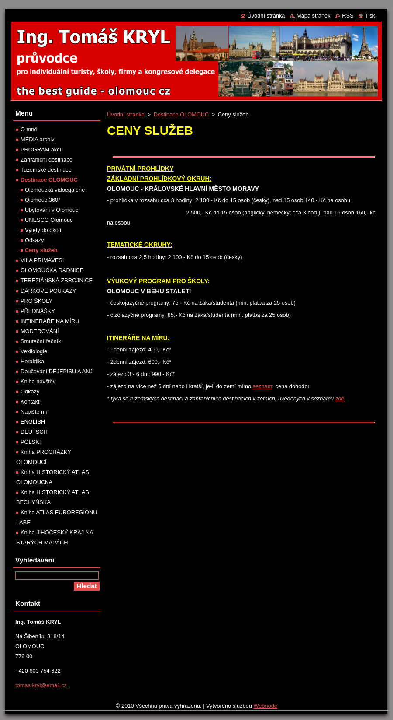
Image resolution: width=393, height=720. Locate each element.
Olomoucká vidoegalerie (55, 189)
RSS (347, 15)
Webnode (265, 705)
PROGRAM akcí (41, 149)
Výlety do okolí (43, 230)
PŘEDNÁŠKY (38, 311)
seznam (262, 386)
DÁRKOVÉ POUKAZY (48, 291)
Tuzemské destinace (46, 169)
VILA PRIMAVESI (42, 260)
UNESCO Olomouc (49, 220)
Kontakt (30, 401)
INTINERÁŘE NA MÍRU (50, 321)
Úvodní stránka (126, 114)
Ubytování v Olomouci (52, 210)
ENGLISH (33, 421)
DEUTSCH (34, 431)
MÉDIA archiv (38, 139)
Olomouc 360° (42, 200)
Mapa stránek (313, 15)
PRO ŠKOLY (36, 301)
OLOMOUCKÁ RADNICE (52, 270)
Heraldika (32, 361)
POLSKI (31, 442)
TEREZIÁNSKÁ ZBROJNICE (57, 280)
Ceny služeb (41, 250)
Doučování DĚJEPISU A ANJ (57, 371)
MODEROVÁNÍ (40, 331)
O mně (29, 129)
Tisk (370, 15)
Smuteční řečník (41, 341)
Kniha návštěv (38, 381)
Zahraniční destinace (46, 159)
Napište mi (34, 411)
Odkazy (34, 240)
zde (340, 398)
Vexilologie (34, 351)
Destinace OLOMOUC (181, 114)
